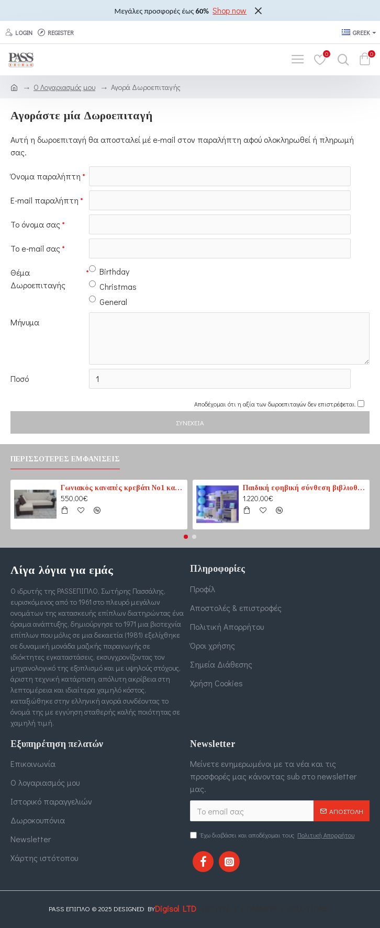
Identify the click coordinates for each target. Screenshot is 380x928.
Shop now (230, 10)
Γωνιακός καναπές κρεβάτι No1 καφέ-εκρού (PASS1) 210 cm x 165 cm (122, 488)
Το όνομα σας (35, 224)
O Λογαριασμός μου (64, 87)
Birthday (109, 271)
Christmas (113, 286)
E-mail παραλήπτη (44, 200)
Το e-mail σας (35, 248)
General (108, 301)
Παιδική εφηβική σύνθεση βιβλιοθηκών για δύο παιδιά (304, 488)
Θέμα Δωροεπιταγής (37, 278)
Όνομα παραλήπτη (45, 176)
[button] (186, 537)
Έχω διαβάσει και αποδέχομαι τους (273, 835)
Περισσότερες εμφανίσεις (65, 459)
